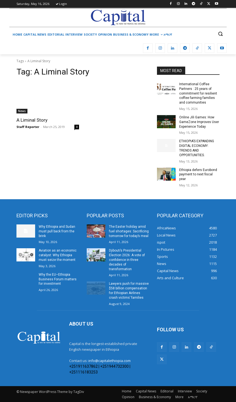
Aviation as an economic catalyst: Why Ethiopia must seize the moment (58, 255)
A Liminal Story (31, 120)
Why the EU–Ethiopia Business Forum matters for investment (58, 279)
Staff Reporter (27, 127)
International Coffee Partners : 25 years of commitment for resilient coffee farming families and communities (198, 93)
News (22, 111)
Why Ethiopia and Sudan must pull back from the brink (57, 231)
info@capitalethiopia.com (109, 360)
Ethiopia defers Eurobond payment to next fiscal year (198, 174)
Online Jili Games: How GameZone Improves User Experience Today (199, 122)
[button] (220, 33)
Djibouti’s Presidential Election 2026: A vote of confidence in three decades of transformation (127, 260)
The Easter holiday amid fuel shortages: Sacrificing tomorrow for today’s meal (129, 231)
